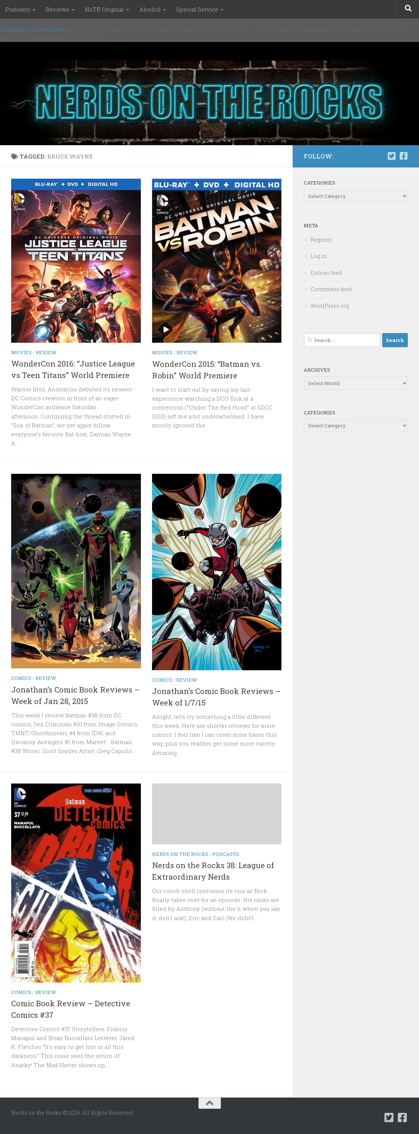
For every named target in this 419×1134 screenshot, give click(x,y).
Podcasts (17, 9)
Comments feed (331, 289)
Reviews (57, 9)
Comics (21, 678)
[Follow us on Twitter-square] (391, 155)
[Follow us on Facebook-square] (403, 155)
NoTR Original (104, 9)
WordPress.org (329, 305)
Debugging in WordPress (34, 29)
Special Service (197, 9)
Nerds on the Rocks (180, 854)
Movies (21, 352)
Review (46, 352)
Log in (318, 256)
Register (321, 239)
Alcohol (150, 9)
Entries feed (326, 272)
